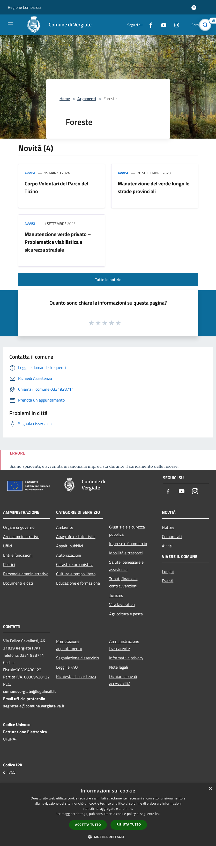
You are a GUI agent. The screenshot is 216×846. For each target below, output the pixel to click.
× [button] (210, 789)
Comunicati (172, 536)
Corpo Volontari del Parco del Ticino (56, 187)
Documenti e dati (18, 583)
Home (64, 98)
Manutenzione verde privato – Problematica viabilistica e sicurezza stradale (58, 242)
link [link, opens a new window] (157, 814)
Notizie (168, 527)
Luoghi (168, 571)
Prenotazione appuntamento (69, 645)
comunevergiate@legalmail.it (29, 691)
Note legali (118, 667)
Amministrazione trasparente (124, 645)
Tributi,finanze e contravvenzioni (123, 582)
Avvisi (30, 173)
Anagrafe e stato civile (75, 536)
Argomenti (86, 98)
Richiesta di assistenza (76, 676)
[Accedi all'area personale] (194, 8)
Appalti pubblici (69, 546)
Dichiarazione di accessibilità (123, 680)
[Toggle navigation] (10, 24)
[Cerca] (205, 25)
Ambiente (64, 527)
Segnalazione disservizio (77, 658)
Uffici (7, 546)
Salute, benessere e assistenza (126, 565)
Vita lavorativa (122, 604)
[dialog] (108, 814)
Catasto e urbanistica (74, 564)
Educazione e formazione (78, 583)
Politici (9, 564)
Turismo (116, 595)
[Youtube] (162, 24)
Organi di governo (18, 527)
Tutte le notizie (108, 279)
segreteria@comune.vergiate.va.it (33, 706)
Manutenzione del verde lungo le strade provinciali (153, 187)
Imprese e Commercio (128, 543)
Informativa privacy (126, 658)
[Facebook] (149, 24)
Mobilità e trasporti (126, 553)
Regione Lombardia (24, 7)
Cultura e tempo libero (75, 574)
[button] (108, 837)
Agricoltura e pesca (126, 614)
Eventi (167, 581)
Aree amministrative (21, 536)
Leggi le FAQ (67, 667)
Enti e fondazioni (18, 555)
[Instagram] (174, 24)
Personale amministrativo (25, 574)
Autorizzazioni (68, 555)
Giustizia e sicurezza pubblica (127, 530)
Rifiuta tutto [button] (128, 824)
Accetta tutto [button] (88, 824)
